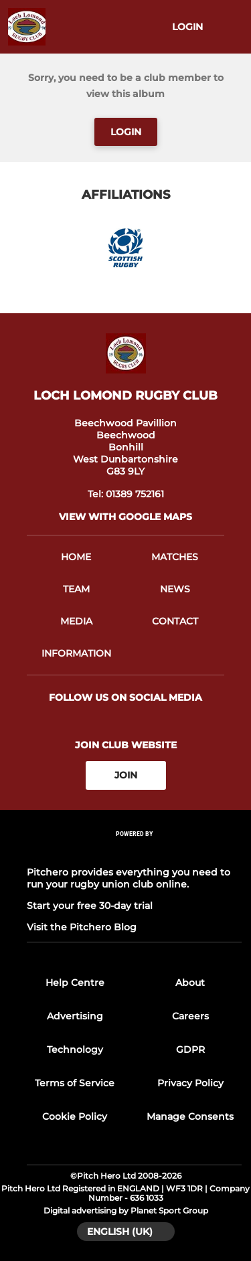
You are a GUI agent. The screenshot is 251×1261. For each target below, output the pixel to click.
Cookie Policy (74, 1116)
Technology (75, 1049)
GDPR (190, 1049)
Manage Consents (190, 1116)
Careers (190, 1016)
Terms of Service (74, 1083)
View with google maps (125, 516)
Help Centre (75, 983)
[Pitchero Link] (134, 851)
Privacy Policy (190, 1083)
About (190, 983)
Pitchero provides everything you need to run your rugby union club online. (128, 878)
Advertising (75, 1016)
